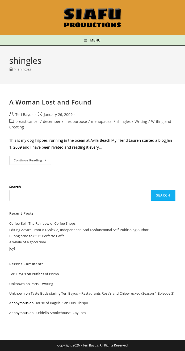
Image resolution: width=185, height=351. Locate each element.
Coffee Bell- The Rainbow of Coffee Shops (42, 223)
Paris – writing (42, 283)
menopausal (101, 121)
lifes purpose (76, 121)
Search (15, 186)
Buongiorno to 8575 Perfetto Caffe (37, 235)
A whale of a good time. (28, 242)
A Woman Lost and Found (50, 102)
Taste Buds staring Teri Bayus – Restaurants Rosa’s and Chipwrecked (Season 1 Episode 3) (102, 293)
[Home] (11, 69)
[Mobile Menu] (92, 40)
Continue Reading (32, 159)
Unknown (17, 283)
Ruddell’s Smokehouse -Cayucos (60, 312)
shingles (24, 69)
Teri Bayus (24, 114)
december (52, 121)
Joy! (12, 248)
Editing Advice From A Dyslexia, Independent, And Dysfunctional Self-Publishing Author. (79, 229)
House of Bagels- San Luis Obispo (61, 302)
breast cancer (27, 121)
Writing (140, 121)
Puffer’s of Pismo (45, 273)
